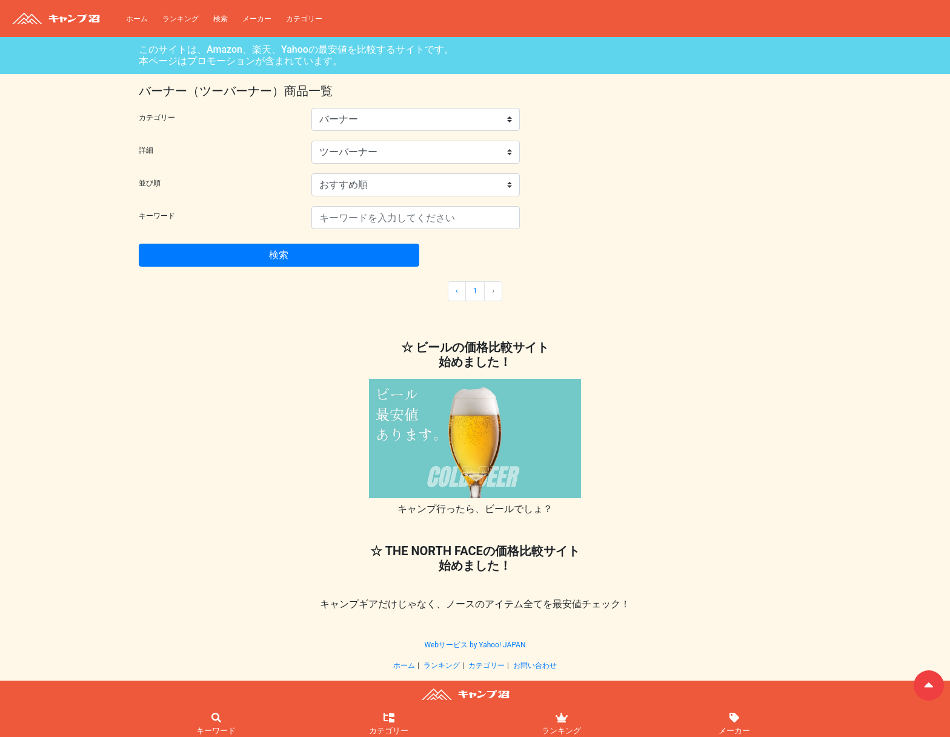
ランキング (180, 19)
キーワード (157, 216)
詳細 (146, 150)
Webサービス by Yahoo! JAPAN (474, 645)
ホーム (137, 19)
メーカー (256, 19)
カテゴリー (304, 19)
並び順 (150, 183)
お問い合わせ (535, 665)
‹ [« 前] (457, 291)
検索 (220, 19)
